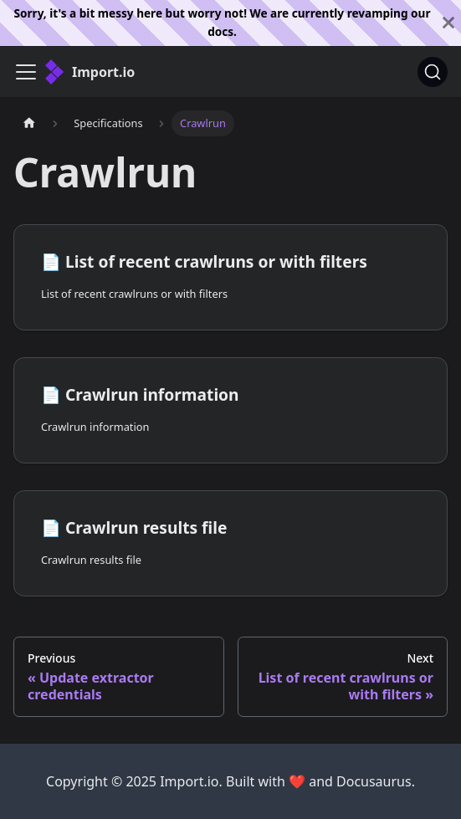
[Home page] (29, 123)
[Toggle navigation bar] (25, 71)
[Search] (432, 72)
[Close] (448, 23)
